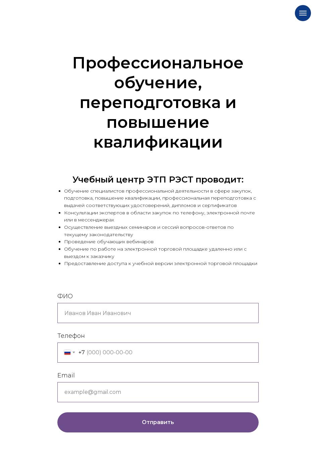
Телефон (71, 336)
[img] (115, 11)
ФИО (65, 296)
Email (66, 375)
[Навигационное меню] (303, 13)
